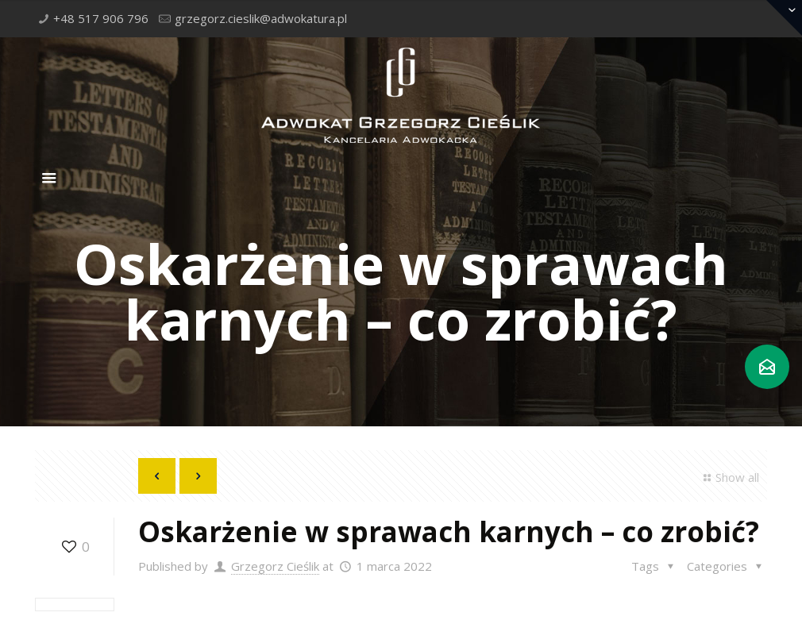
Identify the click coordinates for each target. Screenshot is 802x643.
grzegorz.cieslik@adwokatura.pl (261, 18)
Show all (729, 477)
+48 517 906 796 (100, 18)
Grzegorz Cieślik (275, 566)
